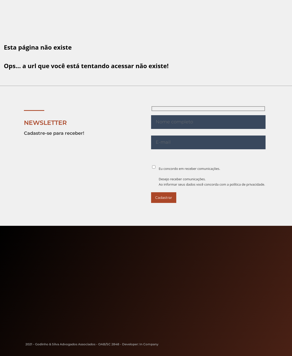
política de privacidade (247, 184)
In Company (148, 344)
